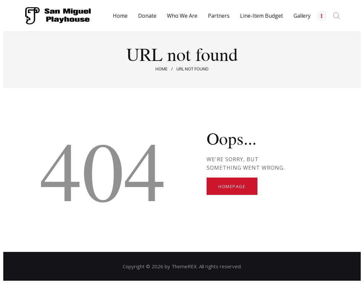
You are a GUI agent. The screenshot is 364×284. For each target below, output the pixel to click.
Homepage (231, 186)
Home (161, 69)
